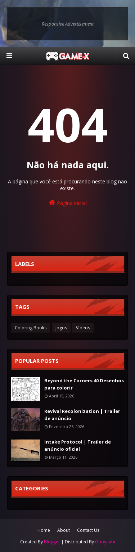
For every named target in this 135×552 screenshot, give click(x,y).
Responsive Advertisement (68, 24)
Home (43, 530)
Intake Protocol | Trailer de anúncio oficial (77, 445)
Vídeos (83, 328)
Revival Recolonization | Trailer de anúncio (82, 415)
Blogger (52, 542)
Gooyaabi (105, 542)
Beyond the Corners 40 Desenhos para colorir (84, 384)
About (63, 530)
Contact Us (88, 530)
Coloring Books (30, 328)
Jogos (61, 328)
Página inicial (68, 202)
